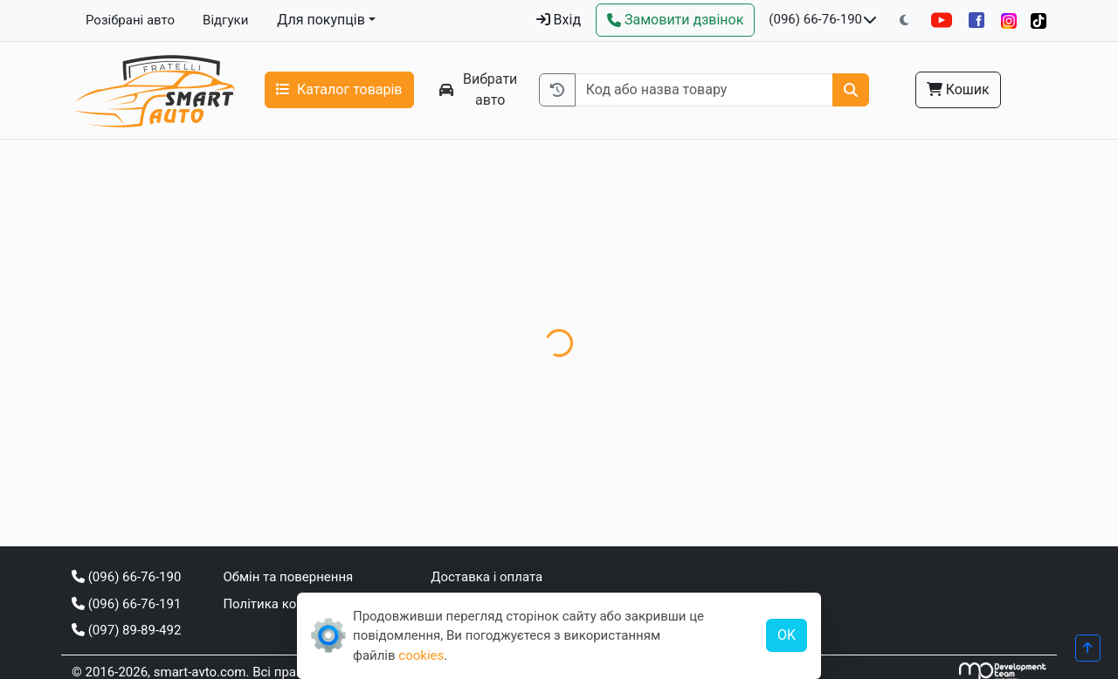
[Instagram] (1009, 20)
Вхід (558, 19)
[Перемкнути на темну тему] (904, 20)
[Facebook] (976, 20)
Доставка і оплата (486, 577)
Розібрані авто (130, 20)
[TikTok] (1038, 20)
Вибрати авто (478, 89)
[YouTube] (941, 20)
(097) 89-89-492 (126, 630)
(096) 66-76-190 (815, 19)
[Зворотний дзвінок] (675, 20)
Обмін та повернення (288, 577)
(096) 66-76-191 (126, 604)
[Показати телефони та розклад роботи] (870, 20)
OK (786, 635)
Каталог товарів (339, 89)
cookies (421, 655)
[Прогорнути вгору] (1088, 648)
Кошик (958, 89)
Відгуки (225, 20)
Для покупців (321, 19)
